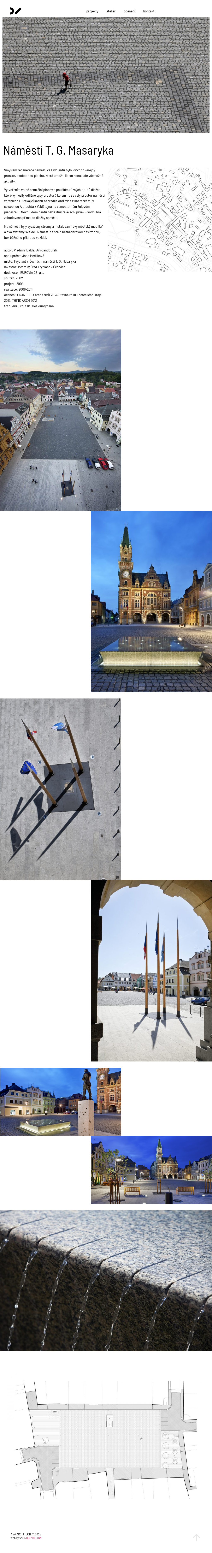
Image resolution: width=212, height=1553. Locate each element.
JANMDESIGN (33, 1538)
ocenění (129, 11)
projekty (92, 11)
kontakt (148, 11)
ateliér (111, 11)
